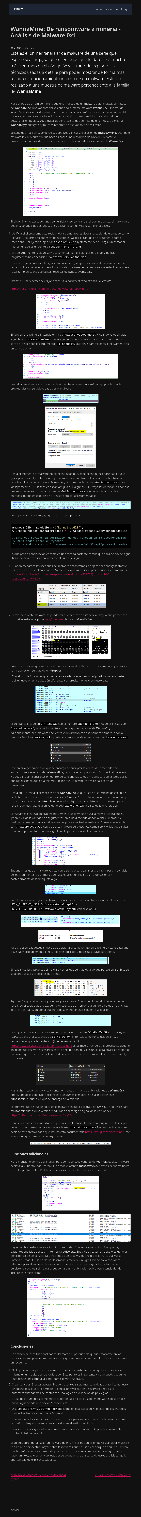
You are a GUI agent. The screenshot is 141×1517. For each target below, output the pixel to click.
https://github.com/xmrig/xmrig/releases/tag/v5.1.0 (43, 1115)
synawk (19, 9)
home (98, 9)
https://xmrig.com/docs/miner (104, 1132)
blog (124, 9)
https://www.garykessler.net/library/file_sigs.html (41, 1046)
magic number (54, 619)
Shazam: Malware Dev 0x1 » (113, 1474)
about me (111, 9)
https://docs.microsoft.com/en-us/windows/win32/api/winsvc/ (50, 289)
